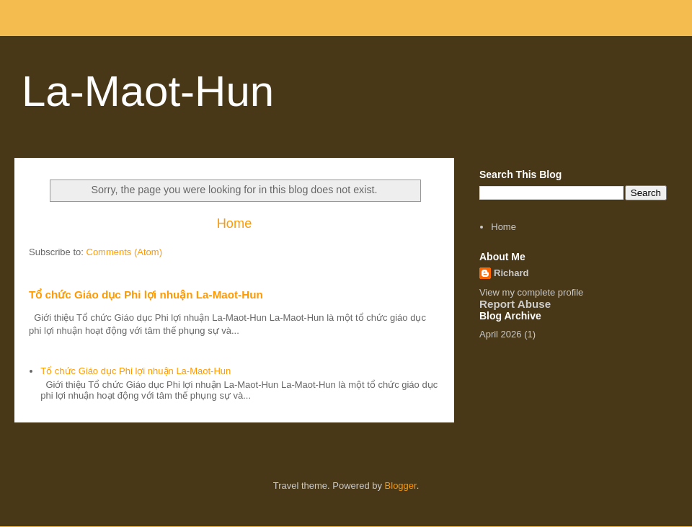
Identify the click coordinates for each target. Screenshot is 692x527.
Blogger (401, 485)
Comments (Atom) (124, 252)
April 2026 (500, 334)
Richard (511, 272)
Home (234, 223)
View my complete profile (531, 292)
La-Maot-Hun (148, 91)
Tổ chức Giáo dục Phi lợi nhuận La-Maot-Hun (146, 294)
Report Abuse (515, 304)
